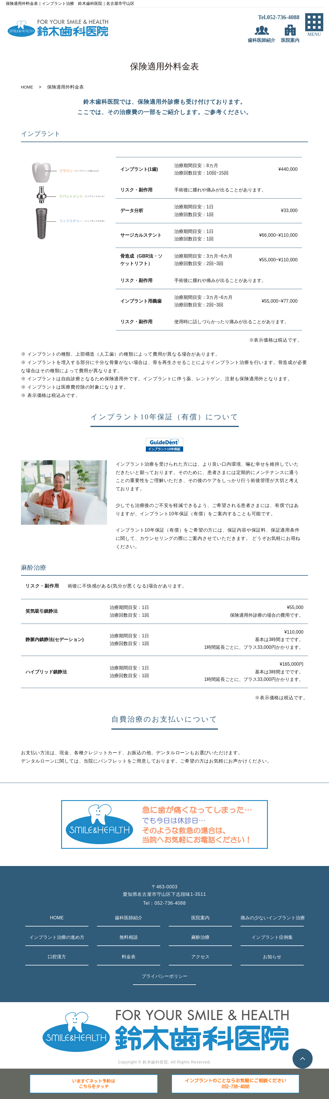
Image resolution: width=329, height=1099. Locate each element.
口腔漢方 (57, 956)
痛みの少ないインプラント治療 (272, 917)
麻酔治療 (200, 937)
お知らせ (272, 956)
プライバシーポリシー (164, 976)
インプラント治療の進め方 (56, 937)
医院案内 (200, 917)
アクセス (200, 956)
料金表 (129, 956)
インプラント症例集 (272, 937)
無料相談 (128, 937)
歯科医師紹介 (128, 917)
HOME (27, 87)
